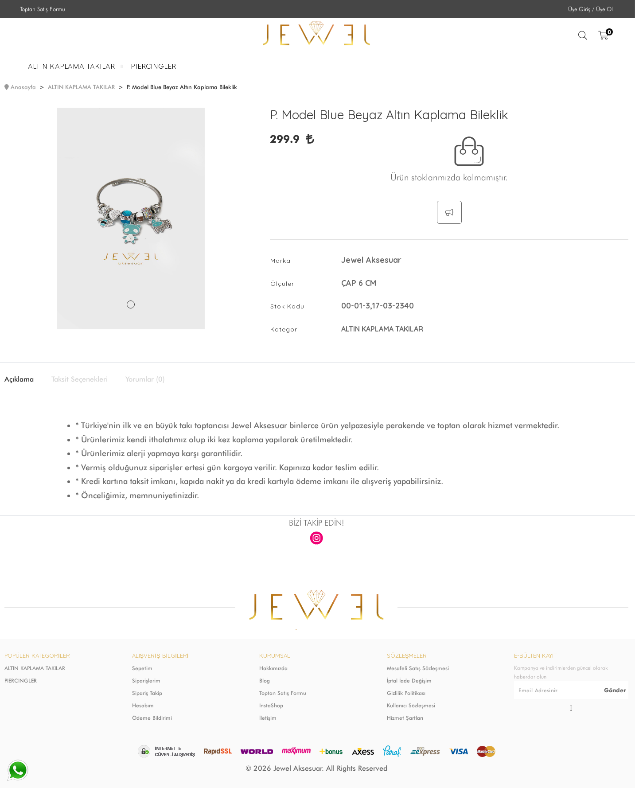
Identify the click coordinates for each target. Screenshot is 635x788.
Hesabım (143, 705)
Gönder (615, 690)
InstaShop (271, 705)
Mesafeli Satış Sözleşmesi (418, 668)
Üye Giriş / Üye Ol (590, 8)
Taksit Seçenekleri (79, 379)
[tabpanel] (130, 218)
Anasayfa (23, 86)
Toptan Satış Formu (42, 8)
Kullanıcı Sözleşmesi (411, 705)
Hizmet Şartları (405, 717)
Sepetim (142, 668)
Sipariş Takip (147, 693)
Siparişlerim (146, 680)
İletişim (268, 717)
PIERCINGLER (20, 680)
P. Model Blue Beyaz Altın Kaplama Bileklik (182, 86)
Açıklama (19, 379)
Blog (264, 680)
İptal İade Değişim (409, 680)
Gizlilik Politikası (406, 693)
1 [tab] (131, 304)
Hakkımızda (273, 668)
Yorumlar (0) (145, 379)
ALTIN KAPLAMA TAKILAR (81, 86)
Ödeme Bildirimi (152, 717)
